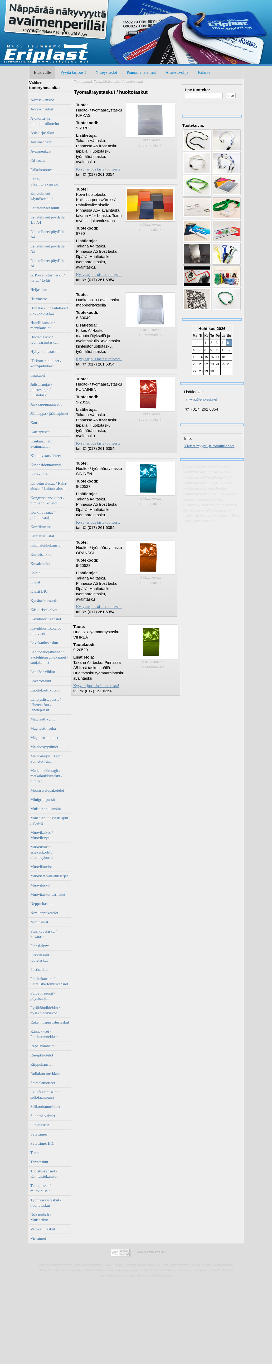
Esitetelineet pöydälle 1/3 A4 (47, 220)
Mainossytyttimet (44, 747)
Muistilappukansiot (45, 809)
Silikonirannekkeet (45, 1106)
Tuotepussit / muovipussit (40, 1188)
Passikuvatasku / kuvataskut (43, 934)
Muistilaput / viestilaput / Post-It (49, 820)
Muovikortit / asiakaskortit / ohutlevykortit (41, 852)
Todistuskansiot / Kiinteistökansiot (43, 1173)
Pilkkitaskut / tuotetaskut (40, 957)
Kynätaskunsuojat (44, 600)
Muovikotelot (41, 867)
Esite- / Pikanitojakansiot (44, 181)
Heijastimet (39, 290)
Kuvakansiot (40, 564)
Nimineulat (39, 922)
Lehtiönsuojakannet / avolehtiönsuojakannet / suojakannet (49, 657)
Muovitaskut (40, 885)
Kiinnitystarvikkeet (45, 456)
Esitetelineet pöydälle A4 (47, 234)
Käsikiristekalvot (43, 610)
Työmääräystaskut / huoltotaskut (45, 1202)
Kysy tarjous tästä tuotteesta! (99, 169)
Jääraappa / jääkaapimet (49, 413)
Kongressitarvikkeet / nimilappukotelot (47, 500)
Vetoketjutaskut (42, 1229)
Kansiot (36, 423)
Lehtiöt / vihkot (42, 672)
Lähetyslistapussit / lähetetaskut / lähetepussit (45, 704)
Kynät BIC (38, 591)
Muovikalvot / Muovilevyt (41, 835)
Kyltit (35, 573)
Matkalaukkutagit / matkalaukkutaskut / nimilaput (46, 775)
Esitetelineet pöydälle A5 (47, 249)
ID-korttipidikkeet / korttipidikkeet (45, 363)
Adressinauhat (41, 109)
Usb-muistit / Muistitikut (40, 1217)
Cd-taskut (38, 160)
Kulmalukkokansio (45, 545)
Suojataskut (39, 1125)
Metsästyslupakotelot (47, 790)
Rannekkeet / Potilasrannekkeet (44, 1034)
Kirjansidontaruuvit (45, 465)
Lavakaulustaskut (44, 643)
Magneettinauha (43, 728)
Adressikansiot (42, 100)
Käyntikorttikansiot (45, 619)
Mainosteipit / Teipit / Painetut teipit (47, 758)
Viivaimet (38, 1238)
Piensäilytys (40, 946)
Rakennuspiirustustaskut (49, 1022)
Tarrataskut (39, 1162)
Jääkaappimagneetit (45, 404)
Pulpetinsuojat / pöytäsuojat (42, 996)
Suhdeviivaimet (42, 1116)
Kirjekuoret (39, 474)
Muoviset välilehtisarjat (49, 876)
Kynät (35, 582)
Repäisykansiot (42, 1046)
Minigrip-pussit (42, 799)
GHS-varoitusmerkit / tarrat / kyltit (47, 277)
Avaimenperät (41, 142)
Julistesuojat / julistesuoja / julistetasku (41, 389)
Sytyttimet (38, 1134)
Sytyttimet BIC (42, 1143)
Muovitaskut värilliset (47, 894)
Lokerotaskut (40, 681)
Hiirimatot (38, 299)
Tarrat (35, 1153)
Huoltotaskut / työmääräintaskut (43, 339)
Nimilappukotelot (44, 913)
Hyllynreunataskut (45, 351)
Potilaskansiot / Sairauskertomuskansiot (49, 981)
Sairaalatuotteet (42, 1083)
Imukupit (37, 375)
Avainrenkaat (40, 151)
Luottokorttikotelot (45, 690)
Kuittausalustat (42, 536)
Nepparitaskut (41, 904)
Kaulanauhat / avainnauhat (41, 444)
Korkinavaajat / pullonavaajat (42, 515)
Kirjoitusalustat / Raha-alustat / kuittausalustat (48, 486)
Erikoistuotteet (42, 170)
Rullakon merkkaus (45, 1073)
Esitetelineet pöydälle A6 (47, 263)
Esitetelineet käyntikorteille (41, 196)
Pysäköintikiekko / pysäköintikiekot (45, 1010)
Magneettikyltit (42, 719)
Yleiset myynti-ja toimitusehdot (209, 446)
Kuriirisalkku (40, 554)
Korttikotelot (40, 527)
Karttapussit (40, 432)
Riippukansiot (41, 1064)
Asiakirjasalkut (42, 133)
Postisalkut (39, 969)
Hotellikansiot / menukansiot (42, 325)
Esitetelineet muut (44, 208)
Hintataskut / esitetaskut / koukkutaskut (49, 310)
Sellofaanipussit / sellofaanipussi (44, 1094)
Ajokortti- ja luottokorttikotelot (44, 121)
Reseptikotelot (41, 1055)
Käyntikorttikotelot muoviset (45, 631)
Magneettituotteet (44, 737)
